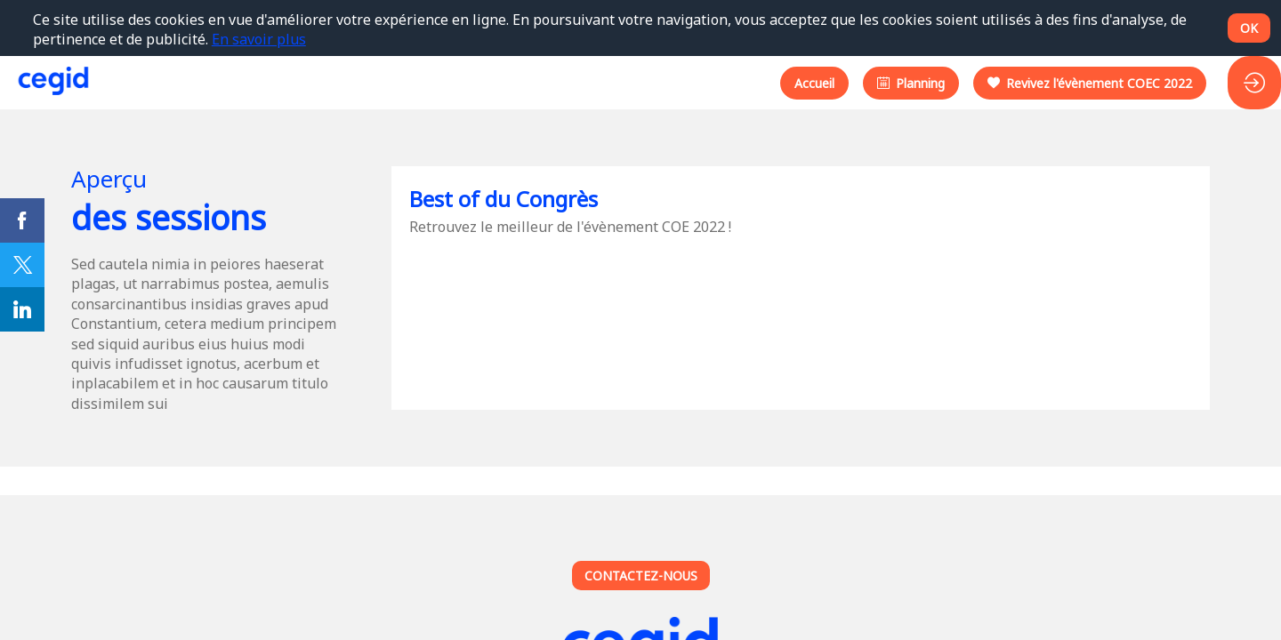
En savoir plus (259, 39)
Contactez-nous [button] (640, 575)
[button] (814, 82)
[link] (22, 220)
